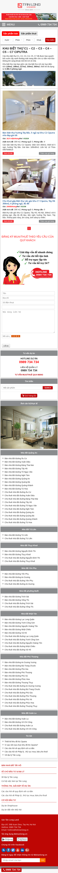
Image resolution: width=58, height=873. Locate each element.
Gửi (42, 864)
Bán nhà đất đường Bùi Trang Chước (20, 670)
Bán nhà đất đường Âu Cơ (16, 462)
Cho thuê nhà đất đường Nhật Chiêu (20, 650)
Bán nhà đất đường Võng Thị (17, 604)
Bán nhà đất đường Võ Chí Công (18, 726)
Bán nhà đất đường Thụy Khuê (18, 558)
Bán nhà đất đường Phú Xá (16, 680)
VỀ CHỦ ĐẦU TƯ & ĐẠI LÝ (12, 775)
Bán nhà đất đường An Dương (17, 581)
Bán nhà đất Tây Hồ (11, 769)
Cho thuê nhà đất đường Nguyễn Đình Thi (22, 562)
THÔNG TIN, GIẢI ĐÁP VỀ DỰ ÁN (16, 790)
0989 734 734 (47, 24)
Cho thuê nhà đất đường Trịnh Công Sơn (22, 644)
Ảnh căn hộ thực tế (29, 407)
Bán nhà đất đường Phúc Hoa (17, 683)
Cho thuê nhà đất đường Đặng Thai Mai (21, 503)
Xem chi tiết (8, 153)
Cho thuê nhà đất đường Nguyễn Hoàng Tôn (23, 647)
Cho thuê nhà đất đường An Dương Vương (23, 690)
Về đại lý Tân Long (12, 759)
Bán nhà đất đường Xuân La (16, 723)
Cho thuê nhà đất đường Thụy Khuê (20, 565)
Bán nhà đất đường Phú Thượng (18, 676)
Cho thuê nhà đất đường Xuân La (19, 729)
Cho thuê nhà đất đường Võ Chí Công (20, 733)
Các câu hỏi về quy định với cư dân (19, 752)
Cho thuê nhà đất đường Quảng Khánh (21, 523)
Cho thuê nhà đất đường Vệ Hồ (18, 654)
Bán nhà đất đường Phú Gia (16, 673)
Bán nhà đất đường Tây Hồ (16, 473)
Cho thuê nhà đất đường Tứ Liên (18, 542)
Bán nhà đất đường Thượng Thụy (19, 687)
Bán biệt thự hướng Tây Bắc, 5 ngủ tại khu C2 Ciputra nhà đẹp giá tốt (29, 134)
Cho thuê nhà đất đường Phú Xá (18, 703)
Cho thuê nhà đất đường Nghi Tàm (19, 513)
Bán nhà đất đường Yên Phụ (17, 578)
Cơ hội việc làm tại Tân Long (14, 785)
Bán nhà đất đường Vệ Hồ (16, 637)
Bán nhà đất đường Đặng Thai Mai (19, 469)
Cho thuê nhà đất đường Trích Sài (19, 607)
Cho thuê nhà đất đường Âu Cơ (18, 496)
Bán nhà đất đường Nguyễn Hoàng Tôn (21, 630)
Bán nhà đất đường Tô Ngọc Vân (18, 476)
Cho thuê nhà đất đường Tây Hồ (18, 506)
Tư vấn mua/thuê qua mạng (29, 379)
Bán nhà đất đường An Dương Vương (20, 666)
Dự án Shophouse (9, 809)
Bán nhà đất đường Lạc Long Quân (19, 623)
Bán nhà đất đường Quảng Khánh (19, 489)
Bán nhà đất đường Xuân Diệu (17, 466)
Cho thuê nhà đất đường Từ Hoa (18, 526)
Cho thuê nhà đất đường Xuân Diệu (19, 499)
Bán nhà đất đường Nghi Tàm (17, 479)
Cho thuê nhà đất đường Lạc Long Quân (22, 640)
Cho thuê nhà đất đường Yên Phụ (19, 585)
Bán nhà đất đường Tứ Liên (16, 539)
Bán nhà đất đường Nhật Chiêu (18, 633)
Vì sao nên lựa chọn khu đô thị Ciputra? (21, 749)
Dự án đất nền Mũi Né (11, 813)
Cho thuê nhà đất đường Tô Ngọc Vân (21, 510)
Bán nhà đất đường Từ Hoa (16, 493)
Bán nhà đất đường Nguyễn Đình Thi (20, 555)
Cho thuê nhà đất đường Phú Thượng (20, 700)
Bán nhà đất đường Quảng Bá (17, 486)
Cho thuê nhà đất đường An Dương (19, 588)
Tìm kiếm (50, 40)
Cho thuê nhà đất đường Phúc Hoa (19, 707)
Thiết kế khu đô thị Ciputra (16, 746)
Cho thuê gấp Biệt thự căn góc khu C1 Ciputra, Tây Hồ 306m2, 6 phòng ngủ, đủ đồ (29, 202)
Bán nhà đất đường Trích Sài (17, 601)
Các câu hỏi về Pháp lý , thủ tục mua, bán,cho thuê (26, 756)
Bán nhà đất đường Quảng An (17, 483)
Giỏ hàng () (30, 399)
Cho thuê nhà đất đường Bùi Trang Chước (22, 693)
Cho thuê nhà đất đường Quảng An (19, 516)
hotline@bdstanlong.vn (18, 834)
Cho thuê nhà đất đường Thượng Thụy (21, 710)
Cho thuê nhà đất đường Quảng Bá (19, 520)
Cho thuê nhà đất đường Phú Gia (18, 697)
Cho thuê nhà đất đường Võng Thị (19, 611)
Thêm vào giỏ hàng (47, 153)
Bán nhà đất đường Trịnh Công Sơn (20, 627)
